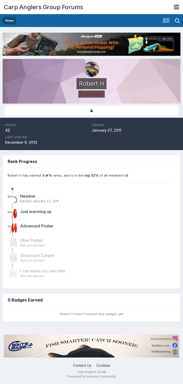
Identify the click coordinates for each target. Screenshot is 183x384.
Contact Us (82, 365)
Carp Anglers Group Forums (43, 7)
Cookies (103, 365)
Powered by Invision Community (91, 376)
